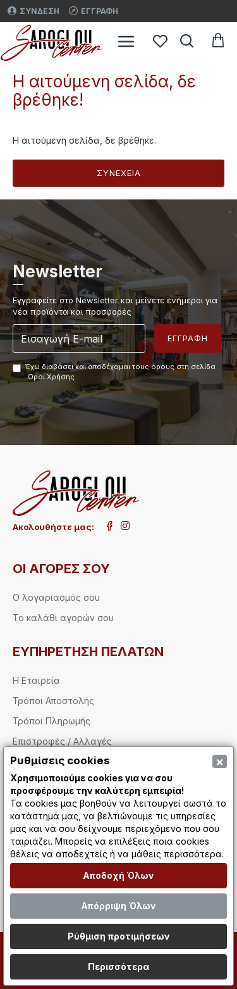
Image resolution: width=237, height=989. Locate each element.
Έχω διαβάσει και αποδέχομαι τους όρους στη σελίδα (114, 372)
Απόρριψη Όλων (118, 905)
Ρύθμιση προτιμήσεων (119, 936)
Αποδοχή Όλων (118, 875)
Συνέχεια (119, 173)
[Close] (219, 761)
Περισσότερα (118, 966)
